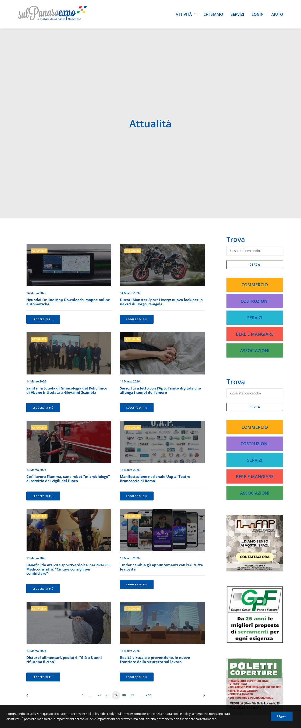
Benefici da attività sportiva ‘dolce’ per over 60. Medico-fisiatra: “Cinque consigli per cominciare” (68, 521)
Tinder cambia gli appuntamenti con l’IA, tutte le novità (161, 519)
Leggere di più (43, 271)
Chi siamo (213, 14)
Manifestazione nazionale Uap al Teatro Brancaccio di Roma (155, 431)
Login (258, 14)
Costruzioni (255, 253)
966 (149, 648)
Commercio (255, 237)
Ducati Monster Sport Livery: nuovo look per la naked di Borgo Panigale (161, 254)
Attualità (39, 203)
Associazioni (254, 303)
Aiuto (277, 14)
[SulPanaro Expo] (52, 14)
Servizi (237, 14)
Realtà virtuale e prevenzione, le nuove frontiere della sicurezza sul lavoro (155, 612)
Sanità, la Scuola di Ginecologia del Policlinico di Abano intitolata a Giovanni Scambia (66, 342)
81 (132, 648)
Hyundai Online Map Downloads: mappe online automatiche (68, 254)
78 (108, 648)
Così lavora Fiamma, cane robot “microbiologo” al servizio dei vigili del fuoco (68, 431)
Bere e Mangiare (254, 286)
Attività (186, 14)
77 (99, 648)
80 (124, 648)
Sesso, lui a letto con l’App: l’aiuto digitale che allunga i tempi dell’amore (160, 342)
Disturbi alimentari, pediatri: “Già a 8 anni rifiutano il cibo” (64, 612)
